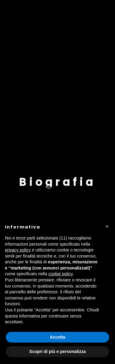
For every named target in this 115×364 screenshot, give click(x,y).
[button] (107, 226)
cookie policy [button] (60, 273)
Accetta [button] (57, 337)
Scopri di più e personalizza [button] (57, 351)
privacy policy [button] (18, 249)
